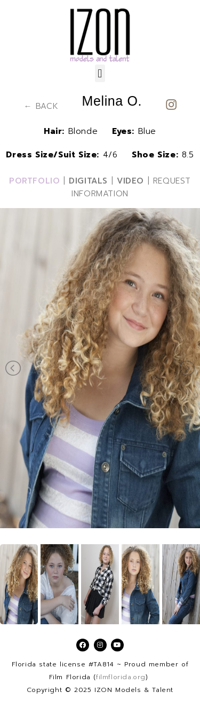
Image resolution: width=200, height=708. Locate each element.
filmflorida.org (121, 677)
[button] (100, 73)
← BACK (41, 106)
